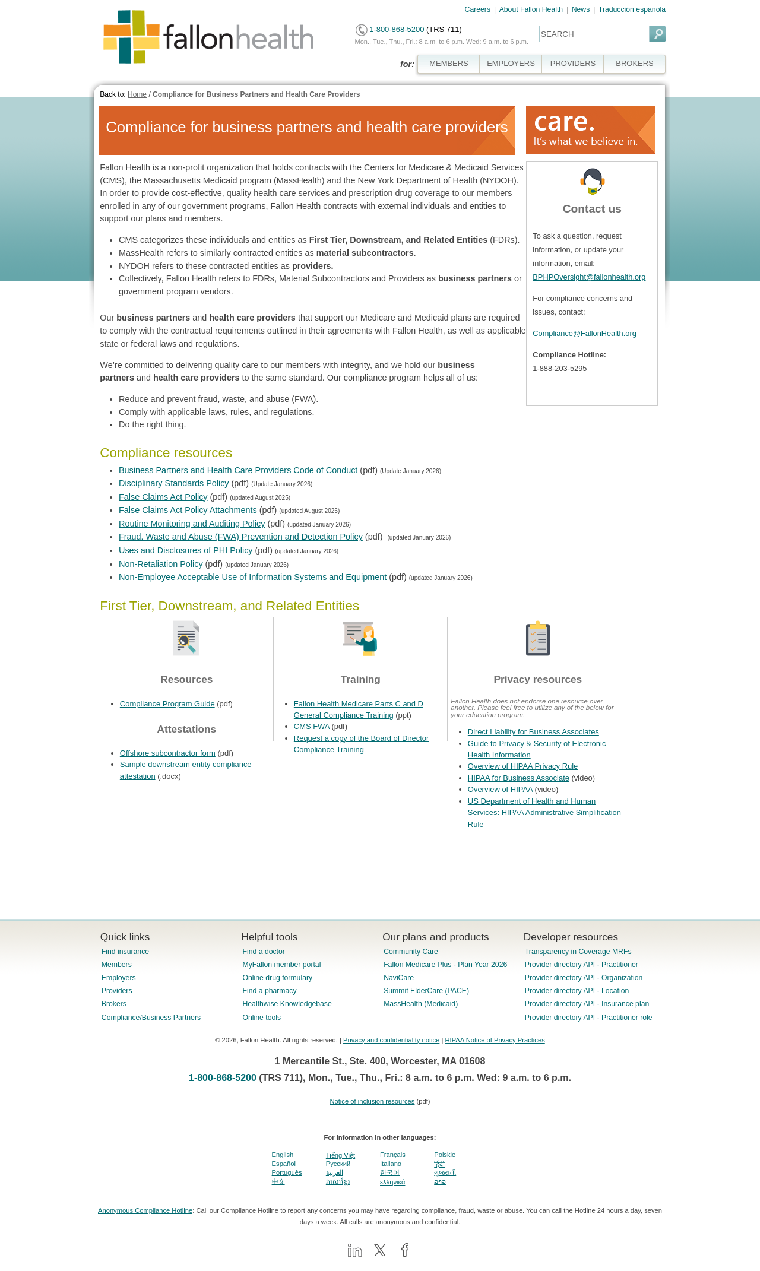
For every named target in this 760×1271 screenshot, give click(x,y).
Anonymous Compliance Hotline (145, 1210)
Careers (478, 9)
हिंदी (439, 1164)
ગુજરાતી (445, 1172)
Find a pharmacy (269, 991)
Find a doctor (263, 951)
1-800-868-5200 (396, 29)
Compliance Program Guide (167, 703)
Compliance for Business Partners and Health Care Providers (256, 94)
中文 (278, 1181)
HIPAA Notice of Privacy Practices (494, 1040)
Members (117, 965)
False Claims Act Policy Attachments (188, 510)
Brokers (114, 1004)
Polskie (444, 1154)
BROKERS (634, 63)
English (283, 1154)
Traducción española (632, 9)
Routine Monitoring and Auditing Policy (192, 523)
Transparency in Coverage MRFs (578, 951)
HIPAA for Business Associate (518, 778)
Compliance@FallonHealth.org (584, 333)
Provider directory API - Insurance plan (587, 1004)
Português (287, 1172)
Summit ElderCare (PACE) (426, 991)
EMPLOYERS (511, 63)
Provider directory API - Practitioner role (589, 1017)
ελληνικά (392, 1182)
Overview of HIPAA (500, 789)
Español (284, 1163)
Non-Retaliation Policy (161, 564)
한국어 (390, 1172)
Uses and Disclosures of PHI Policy (186, 550)
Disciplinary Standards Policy (174, 483)
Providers (117, 991)
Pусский (338, 1163)
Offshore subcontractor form (168, 753)
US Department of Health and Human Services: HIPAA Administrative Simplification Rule (544, 813)
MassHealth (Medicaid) (421, 1004)
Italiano (390, 1163)
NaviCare (399, 978)
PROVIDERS (573, 63)
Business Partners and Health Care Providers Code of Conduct (238, 470)
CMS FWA (312, 726)
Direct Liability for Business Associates (533, 731)
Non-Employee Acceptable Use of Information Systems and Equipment (253, 577)
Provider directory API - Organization (584, 978)
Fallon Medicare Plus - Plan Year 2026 (445, 965)
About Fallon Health (531, 9)
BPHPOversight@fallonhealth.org (589, 276)
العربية (334, 1172)
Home (137, 94)
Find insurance (125, 951)
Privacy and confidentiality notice (391, 1040)
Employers (119, 978)
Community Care (411, 951)
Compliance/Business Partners (151, 1017)
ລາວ (440, 1181)
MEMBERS (448, 63)
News (581, 9)
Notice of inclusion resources (372, 1101)
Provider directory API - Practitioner (581, 965)
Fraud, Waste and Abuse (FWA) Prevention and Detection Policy (241, 536)
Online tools (261, 1017)
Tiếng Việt (340, 1155)
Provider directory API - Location (577, 991)
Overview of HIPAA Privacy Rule (523, 766)
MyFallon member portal (281, 965)
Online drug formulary (277, 978)
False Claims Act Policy (163, 497)
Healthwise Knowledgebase (286, 1004)
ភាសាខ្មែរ (338, 1181)
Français (393, 1154)
